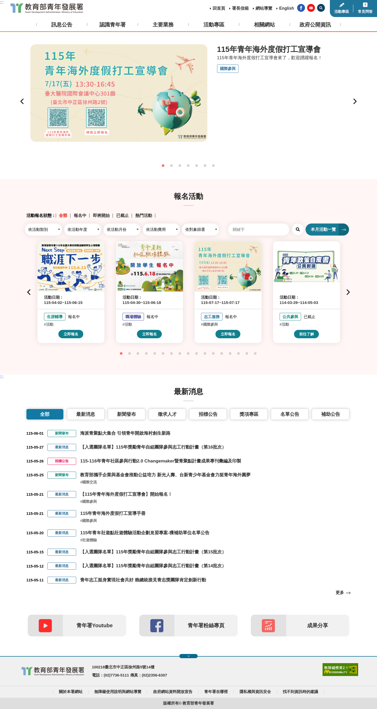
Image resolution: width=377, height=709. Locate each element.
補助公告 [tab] (330, 414)
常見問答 (365, 11)
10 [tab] (196, 353)
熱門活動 (143, 216)
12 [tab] (213, 353)
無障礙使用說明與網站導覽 (117, 692)
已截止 (122, 216)
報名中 (80, 216)
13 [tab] (222, 353)
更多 (340, 593)
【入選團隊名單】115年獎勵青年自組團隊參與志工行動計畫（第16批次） (153, 447)
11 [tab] (205, 353)
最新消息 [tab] (85, 414)
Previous (22, 101)
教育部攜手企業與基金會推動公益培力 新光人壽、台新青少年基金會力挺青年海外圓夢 (165, 474)
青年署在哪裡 (216, 692)
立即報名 (71, 334)
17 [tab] (255, 353)
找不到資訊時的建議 (300, 692)
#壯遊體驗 (88, 540)
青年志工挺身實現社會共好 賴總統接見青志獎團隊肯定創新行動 (143, 579)
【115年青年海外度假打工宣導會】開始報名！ (126, 494)
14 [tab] (230, 353)
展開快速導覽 (189, 656)
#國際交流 (88, 482)
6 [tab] (205, 165)
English (286, 8)
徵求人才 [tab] (167, 414)
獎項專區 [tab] (249, 414)
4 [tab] (188, 165)
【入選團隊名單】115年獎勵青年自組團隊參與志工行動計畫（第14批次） (153, 565)
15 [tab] (238, 353)
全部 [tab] (44, 414)
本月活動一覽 (323, 229)
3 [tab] (180, 165)
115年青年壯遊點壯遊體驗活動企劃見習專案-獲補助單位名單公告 (144, 532)
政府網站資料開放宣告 (172, 692)
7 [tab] (213, 165)
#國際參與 (88, 501)
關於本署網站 (70, 692)
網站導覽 (264, 8)
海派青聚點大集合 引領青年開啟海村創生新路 (125, 433)
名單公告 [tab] (289, 414)
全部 (63, 216)
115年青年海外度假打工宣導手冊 (113, 513)
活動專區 (341, 11)
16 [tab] (247, 353)
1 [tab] (163, 165)
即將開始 (101, 216)
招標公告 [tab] (208, 414)
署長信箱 (240, 8)
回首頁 (219, 8)
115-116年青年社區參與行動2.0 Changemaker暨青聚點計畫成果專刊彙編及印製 (160, 460)
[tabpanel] (188, 93)
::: (1, 2)
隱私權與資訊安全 (255, 692)
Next (355, 101)
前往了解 (306, 334)
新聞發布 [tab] (126, 414)
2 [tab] (171, 165)
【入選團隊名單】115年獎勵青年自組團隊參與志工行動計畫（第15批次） (153, 551)
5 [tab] (196, 165)
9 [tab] (188, 353)
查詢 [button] (298, 229)
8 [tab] (180, 353)
